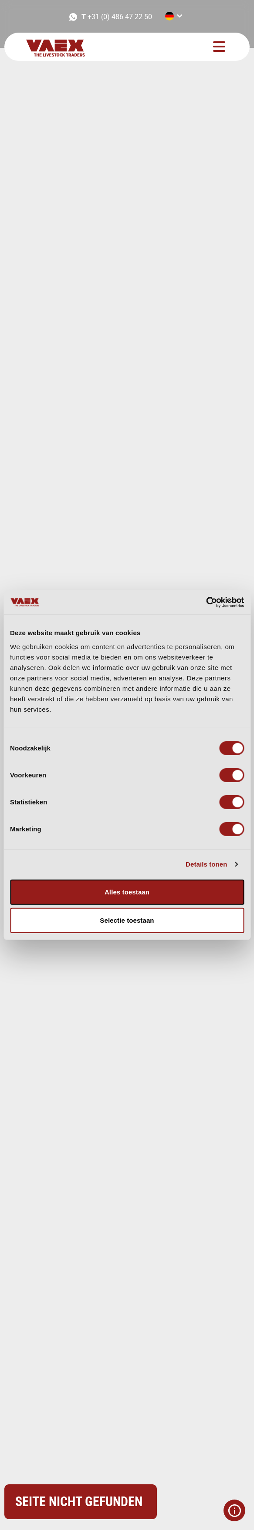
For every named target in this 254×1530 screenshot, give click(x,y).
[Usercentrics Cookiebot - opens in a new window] (206, 602)
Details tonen (206, 864)
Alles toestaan (127, 891)
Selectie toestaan (127, 920)
